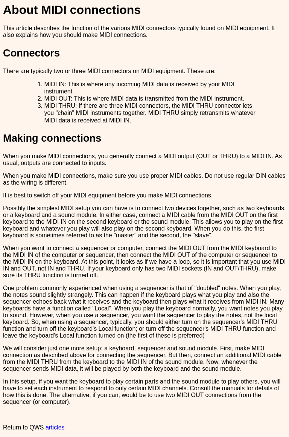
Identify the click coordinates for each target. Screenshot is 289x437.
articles (55, 427)
